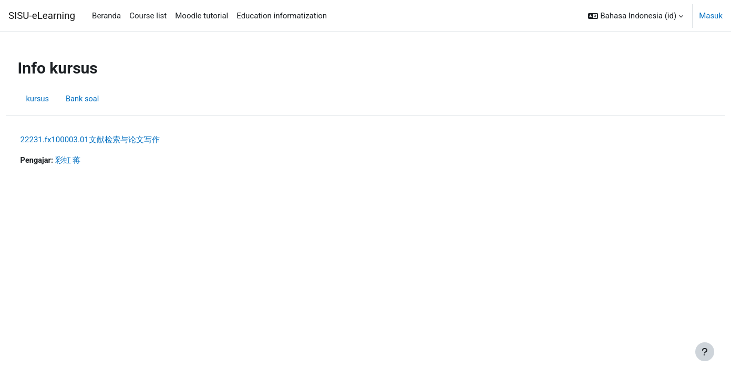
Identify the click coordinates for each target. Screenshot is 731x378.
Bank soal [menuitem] (103, 98)
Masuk (711, 15)
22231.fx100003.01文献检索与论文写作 (109, 139)
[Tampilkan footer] (704, 351)
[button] (635, 16)
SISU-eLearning (41, 16)
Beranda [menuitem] (106, 15)
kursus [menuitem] (57, 98)
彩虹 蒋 (88, 160)
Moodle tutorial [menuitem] (201, 15)
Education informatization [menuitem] (281, 15)
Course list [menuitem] (148, 15)
